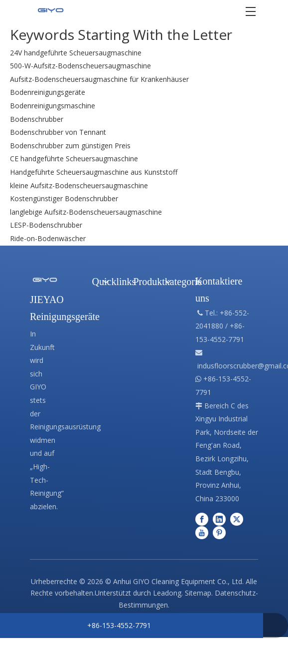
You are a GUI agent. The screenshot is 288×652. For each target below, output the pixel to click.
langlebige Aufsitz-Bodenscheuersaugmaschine (86, 212)
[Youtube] (201, 532)
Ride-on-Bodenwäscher (48, 238)
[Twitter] (236, 518)
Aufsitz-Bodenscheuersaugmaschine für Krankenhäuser (99, 79)
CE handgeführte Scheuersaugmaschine (74, 158)
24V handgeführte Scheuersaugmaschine (76, 52)
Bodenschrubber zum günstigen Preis (70, 145)
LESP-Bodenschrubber (46, 225)
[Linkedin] (219, 518)
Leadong (167, 593)
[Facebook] (201, 518)
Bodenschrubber (36, 119)
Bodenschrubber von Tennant (58, 132)
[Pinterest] (219, 532)
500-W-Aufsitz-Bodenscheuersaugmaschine (80, 65)
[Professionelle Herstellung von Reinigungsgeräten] (44, 279)
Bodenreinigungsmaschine (52, 105)
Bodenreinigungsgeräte (47, 92)
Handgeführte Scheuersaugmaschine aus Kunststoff (93, 172)
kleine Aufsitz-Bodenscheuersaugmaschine (79, 185)
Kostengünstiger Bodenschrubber (64, 198)
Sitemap (198, 593)
